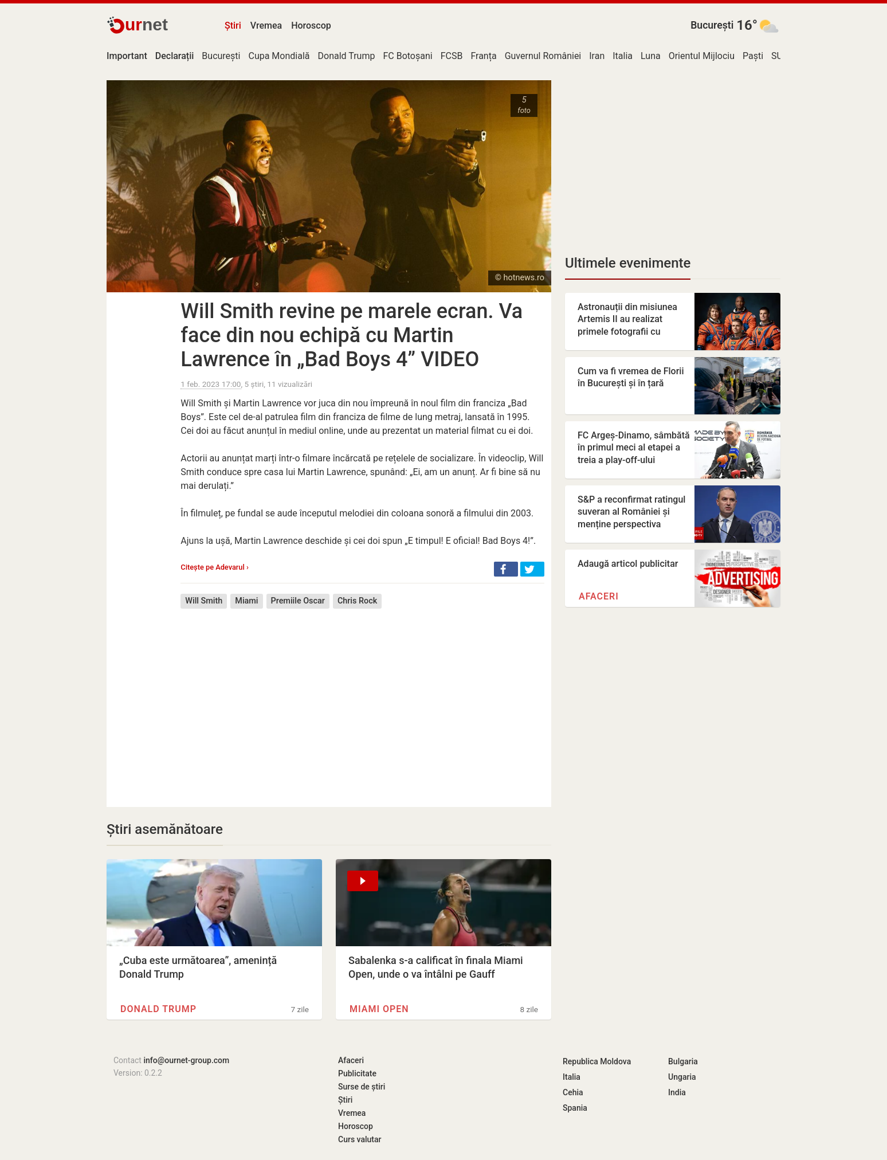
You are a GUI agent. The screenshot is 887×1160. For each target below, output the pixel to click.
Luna (651, 55)
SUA (779, 55)
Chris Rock (357, 601)
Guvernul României (543, 55)
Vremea (266, 25)
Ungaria (682, 1076)
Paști (753, 55)
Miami (246, 601)
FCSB (452, 55)
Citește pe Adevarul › (214, 567)
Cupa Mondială (278, 55)
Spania (575, 1107)
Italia (623, 55)
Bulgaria (683, 1061)
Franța (483, 55)
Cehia (573, 1092)
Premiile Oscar (298, 601)
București (711, 25)
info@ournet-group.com (186, 1060)
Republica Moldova (597, 1061)
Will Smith (203, 601)
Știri (233, 25)
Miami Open (379, 1009)
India (677, 1092)
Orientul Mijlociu (702, 55)
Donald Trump (346, 55)
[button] (506, 569)
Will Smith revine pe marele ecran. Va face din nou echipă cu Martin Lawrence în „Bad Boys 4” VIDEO (351, 335)
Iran (597, 55)
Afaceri (599, 596)
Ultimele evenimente (627, 263)
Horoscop (311, 25)
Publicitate (357, 1073)
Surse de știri (361, 1086)
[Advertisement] (362, 699)
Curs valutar (359, 1139)
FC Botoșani (407, 55)
